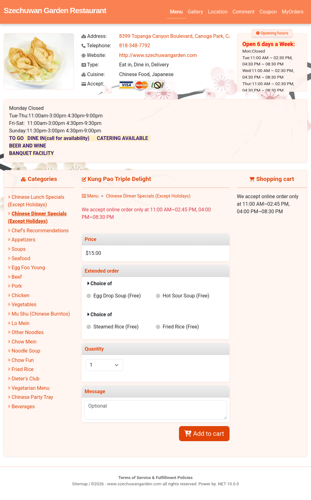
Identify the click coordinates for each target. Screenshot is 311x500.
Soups (19, 249)
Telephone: (96, 46)
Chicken (20, 295)
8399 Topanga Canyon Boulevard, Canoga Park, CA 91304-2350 (189, 36)
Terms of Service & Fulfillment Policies (156, 477)
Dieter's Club (26, 379)
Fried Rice (23, 369)
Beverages (23, 407)
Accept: (93, 84)
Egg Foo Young (28, 268)
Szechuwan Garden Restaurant (55, 10)
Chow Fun (23, 360)
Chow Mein (24, 342)
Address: (94, 36)
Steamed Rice (116, 327)
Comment (244, 12)
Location (218, 12)
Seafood (21, 258)
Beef (17, 277)
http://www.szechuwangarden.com (158, 55)
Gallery (195, 12)
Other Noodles (28, 332)
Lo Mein (20, 323)
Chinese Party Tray (32, 397)
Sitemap (80, 483)
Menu (176, 12)
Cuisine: (93, 74)
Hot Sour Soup (186, 296)
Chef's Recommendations (40, 231)
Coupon (268, 12)
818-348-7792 (134, 46)
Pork (17, 286)
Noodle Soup (26, 351)
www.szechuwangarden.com (134, 483)
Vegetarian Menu (31, 388)
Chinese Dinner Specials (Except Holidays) (148, 196)
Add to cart (204, 433)
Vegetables (24, 304)
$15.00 (93, 253)
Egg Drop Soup (117, 296)
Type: (90, 65)
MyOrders (292, 12)
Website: (94, 55)
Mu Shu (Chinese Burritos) (41, 314)
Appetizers (23, 240)
